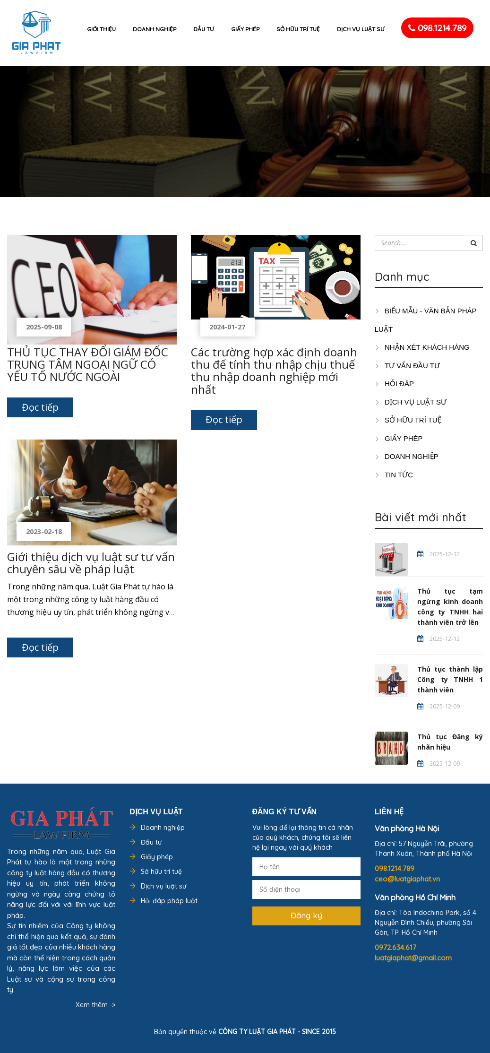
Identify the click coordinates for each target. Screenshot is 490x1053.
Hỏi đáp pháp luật (169, 901)
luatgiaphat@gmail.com (413, 957)
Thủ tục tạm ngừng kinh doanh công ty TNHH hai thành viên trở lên (450, 607)
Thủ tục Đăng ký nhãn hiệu (450, 741)
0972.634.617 (396, 947)
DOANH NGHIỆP (406, 456)
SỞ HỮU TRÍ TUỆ (408, 420)
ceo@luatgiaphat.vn (407, 878)
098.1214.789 (437, 28)
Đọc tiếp (40, 407)
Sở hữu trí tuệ (298, 29)
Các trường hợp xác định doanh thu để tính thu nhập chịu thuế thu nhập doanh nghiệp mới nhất (274, 370)
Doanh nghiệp (154, 29)
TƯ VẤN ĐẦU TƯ (407, 366)
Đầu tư (203, 29)
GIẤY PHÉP (399, 438)
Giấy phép (245, 29)
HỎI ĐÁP (394, 384)
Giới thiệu (101, 29)
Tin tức (394, 475)
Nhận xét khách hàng (422, 347)
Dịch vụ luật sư (361, 29)
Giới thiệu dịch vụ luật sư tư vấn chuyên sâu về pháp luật (91, 563)
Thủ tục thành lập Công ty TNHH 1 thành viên (450, 679)
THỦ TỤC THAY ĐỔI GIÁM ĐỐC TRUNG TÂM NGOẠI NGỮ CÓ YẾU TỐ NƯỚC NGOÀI (87, 364)
